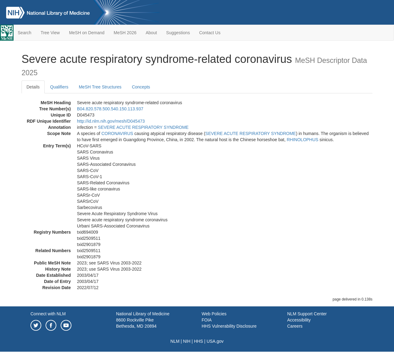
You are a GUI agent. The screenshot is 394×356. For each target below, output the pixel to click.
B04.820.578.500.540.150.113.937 (110, 108)
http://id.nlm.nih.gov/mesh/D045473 (111, 121)
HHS (198, 341)
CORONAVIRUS (117, 133)
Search (24, 32)
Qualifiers (59, 86)
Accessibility (299, 319)
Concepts (141, 86)
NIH (187, 341)
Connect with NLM (48, 313)
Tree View (50, 32)
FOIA (207, 319)
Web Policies (214, 313)
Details (33, 86)
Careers (295, 326)
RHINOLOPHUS (303, 139)
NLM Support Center (307, 313)
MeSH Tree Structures (100, 86)
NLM (175, 341)
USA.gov (215, 341)
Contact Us (209, 32)
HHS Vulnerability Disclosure (229, 326)
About (151, 32)
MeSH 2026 (125, 32)
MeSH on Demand (86, 32)
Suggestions (178, 32)
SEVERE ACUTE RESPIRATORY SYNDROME (143, 127)
